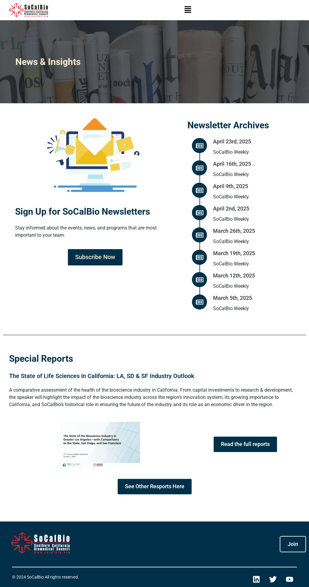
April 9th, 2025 (230, 186)
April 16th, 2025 (232, 164)
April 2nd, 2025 (231, 208)
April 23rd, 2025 (232, 141)
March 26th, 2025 (234, 231)
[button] (188, 10)
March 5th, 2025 (232, 298)
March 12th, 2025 (234, 275)
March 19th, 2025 (234, 253)
